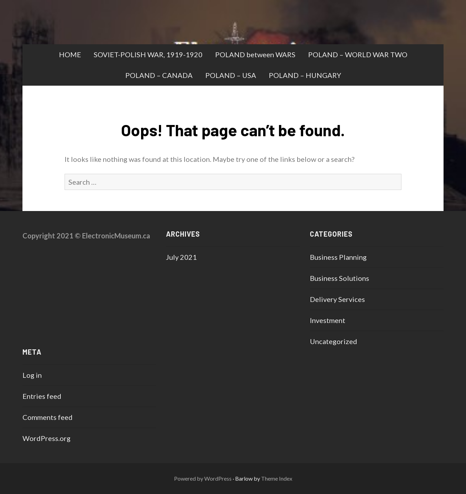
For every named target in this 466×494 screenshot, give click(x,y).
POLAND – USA (230, 75)
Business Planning (338, 257)
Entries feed (41, 396)
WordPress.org (46, 438)
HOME (70, 54)
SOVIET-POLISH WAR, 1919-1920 (148, 54)
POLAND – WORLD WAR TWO (357, 54)
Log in (32, 375)
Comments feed (47, 417)
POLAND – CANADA (159, 75)
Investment (327, 320)
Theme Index (276, 478)
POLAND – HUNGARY (305, 75)
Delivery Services (337, 299)
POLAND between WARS (255, 54)
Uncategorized (333, 341)
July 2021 (181, 257)
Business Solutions (339, 278)
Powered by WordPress (203, 478)
